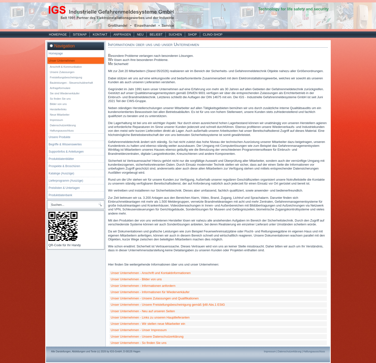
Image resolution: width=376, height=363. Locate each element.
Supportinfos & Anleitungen (66, 151)
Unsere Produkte (59, 137)
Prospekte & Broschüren (64, 166)
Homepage (58, 34)
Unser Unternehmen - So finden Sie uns (139, 343)
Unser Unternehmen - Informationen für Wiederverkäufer (150, 292)
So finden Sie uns (60, 98)
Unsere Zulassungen (62, 72)
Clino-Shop (213, 34)
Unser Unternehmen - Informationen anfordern (143, 286)
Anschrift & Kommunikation (66, 66)
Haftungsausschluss (62, 130)
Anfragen (122, 34)
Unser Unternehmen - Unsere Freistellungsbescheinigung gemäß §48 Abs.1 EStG (168, 304)
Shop (192, 34)
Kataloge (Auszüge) (61, 173)
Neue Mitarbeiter (59, 114)
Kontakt (100, 34)
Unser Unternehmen (62, 60)
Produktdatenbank (60, 195)
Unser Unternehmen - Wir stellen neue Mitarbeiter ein (148, 324)
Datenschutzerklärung (63, 125)
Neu (140, 34)
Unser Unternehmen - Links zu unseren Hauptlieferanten (150, 317)
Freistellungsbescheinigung (66, 77)
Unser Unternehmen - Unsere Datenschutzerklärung (147, 336)
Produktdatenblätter (61, 159)
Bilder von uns (58, 104)
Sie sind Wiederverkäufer (65, 93)
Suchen (175, 34)
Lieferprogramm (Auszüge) (66, 180)
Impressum (56, 120)
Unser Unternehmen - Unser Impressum (139, 330)
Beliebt (156, 34)
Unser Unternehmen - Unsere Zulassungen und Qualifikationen (155, 298)
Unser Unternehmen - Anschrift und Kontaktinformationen (151, 273)
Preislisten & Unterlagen (64, 188)
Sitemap (80, 34)
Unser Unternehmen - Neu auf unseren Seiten (143, 311)
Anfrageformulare (60, 88)
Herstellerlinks (58, 109)
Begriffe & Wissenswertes (65, 144)
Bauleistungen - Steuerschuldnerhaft (71, 82)
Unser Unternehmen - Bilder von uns (136, 279)
